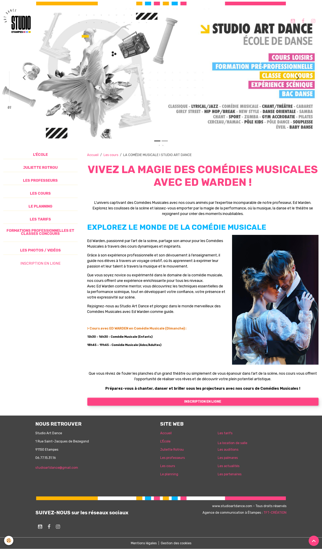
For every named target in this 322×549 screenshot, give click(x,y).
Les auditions (228, 449)
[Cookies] (8, 540)
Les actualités (228, 466)
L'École (165, 441)
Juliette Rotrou (172, 449)
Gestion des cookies (176, 543)
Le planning (169, 474)
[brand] (18, 21)
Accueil (93, 155)
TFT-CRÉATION (274, 513)
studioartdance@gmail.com (56, 468)
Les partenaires (230, 474)
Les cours (111, 155)
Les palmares (228, 458)
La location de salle (232, 443)
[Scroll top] (314, 541)
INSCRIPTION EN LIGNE (40, 263)
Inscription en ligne (202, 401)
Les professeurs (172, 458)
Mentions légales (144, 543)
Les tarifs (225, 433)
